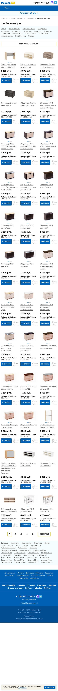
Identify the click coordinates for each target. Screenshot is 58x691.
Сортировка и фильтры (29, 44)
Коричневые (26, 611)
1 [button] (8, 199)
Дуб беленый (36, 614)
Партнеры (24, 647)
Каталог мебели (17, 18)
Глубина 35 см (33, 621)
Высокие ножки (14, 28)
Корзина (55, 8)
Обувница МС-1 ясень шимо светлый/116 (7, 388)
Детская (52, 654)
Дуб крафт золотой (8, 616)
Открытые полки (29, 28)
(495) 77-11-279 (40, 3)
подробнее (22, 687)
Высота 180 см (19, 628)
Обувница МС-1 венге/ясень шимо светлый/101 (28, 204)
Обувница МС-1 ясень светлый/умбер (46, 295)
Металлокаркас (7, 36)
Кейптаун (33, 616)
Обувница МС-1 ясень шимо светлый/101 (46, 342)
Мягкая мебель (8, 654)
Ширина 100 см (46, 631)
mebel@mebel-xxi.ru (29, 672)
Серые (47, 611)
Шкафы (38, 656)
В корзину (6, 80)
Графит (25, 614)
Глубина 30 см (19, 621)
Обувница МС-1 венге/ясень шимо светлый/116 (9, 204)
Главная (4, 18)
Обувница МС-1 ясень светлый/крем (7, 342)
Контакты (9, 644)
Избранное (50, 8)
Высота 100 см (32, 626)
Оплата (20, 641)
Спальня (21, 654)
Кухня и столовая (15, 656)
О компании (10, 641)
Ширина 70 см (6, 631)
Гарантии (49, 641)
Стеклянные (43, 33)
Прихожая (30, 18)
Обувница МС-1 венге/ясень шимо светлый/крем (9, 158)
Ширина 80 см (19, 631)
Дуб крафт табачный (9, 619)
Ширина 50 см (33, 628)
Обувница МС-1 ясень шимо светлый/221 (26, 388)
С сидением (42, 28)
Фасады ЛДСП (30, 33)
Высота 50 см (41, 624)
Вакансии (34, 647)
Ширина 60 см (46, 628)
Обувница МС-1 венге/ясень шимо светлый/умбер (48, 111)
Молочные (38, 611)
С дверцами (16, 31)
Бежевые (4, 611)
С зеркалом (5, 33)
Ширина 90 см (33, 631)
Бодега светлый (7, 614)
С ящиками (5, 31)
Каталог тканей (38, 644)
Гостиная (31, 654)
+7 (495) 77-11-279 (25, 665)
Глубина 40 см (46, 621)
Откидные (37, 31)
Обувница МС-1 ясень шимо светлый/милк (26, 342)
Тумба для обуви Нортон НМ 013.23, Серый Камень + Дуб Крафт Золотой (9, 525)
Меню (7, 8)
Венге (18, 614)
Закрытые (48, 31)
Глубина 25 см (6, 621)
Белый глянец (20, 36)
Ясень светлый (24, 619)
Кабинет (29, 656)
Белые (3, 28)
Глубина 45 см (6, 624)
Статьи (50, 644)
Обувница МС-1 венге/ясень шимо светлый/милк (28, 158)
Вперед (44, 603)
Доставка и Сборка (34, 641)
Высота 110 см (45, 626)
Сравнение (45, 8)
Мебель (47, 656)
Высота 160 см (6, 628)
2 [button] (11, 199)
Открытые (27, 31)
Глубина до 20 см (39, 619)
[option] (9, 55)
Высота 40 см (29, 624)
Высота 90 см (19, 626)
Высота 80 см (6, 626)
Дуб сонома (22, 616)
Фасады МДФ (17, 33)
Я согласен (49, 687)
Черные (31, 36)
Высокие (18, 624)
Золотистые (15, 611)
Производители (22, 644)
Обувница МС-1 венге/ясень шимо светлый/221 (48, 158)
